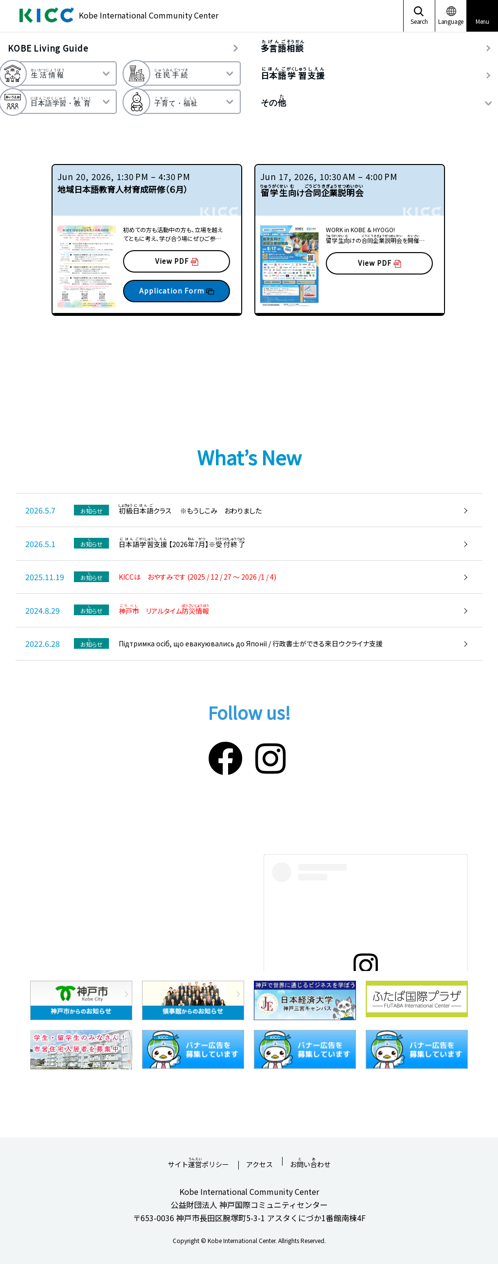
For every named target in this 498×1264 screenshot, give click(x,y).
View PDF (176, 261)
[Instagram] (270, 756)
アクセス (259, 1165)
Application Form (176, 290)
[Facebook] (225, 756)
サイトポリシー (198, 1161)
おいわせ (310, 1161)
